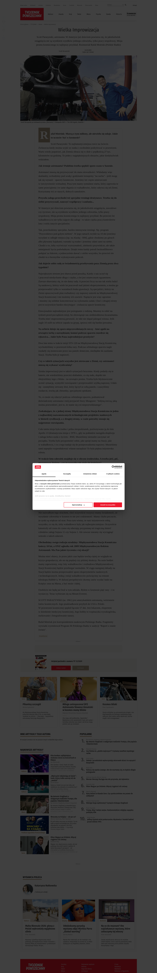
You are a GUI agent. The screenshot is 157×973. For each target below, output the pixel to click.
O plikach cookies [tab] (113, 474)
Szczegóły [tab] (67, 474)
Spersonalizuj (78, 505)
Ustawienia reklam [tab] (90, 474)
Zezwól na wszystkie (107, 505)
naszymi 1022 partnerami (50, 484)
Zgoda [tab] (44, 474)
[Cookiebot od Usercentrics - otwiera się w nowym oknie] (113, 467)
